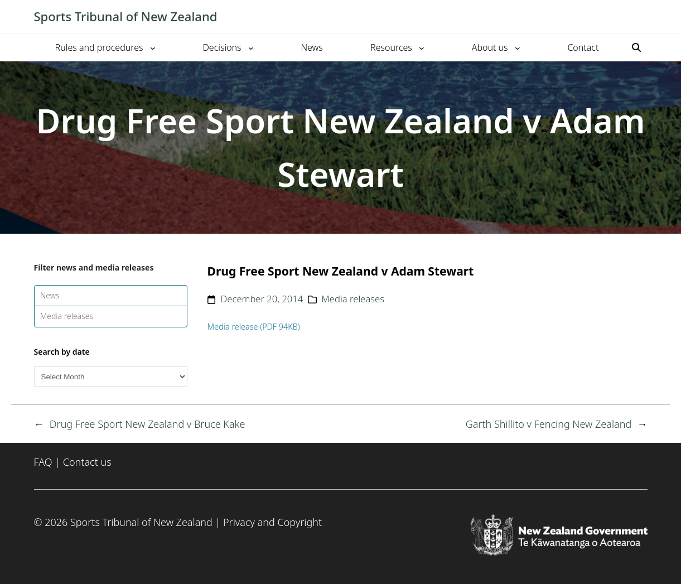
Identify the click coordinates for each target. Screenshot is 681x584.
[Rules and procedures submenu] (153, 47)
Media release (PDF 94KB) (253, 326)
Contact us (87, 462)
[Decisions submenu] (251, 47)
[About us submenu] (517, 47)
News (50, 295)
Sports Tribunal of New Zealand (126, 16)
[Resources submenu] (421, 47)
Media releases (66, 316)
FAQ (43, 462)
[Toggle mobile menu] (642, 16)
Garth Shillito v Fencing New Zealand (549, 424)
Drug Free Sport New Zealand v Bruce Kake (147, 424)
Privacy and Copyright (272, 522)
